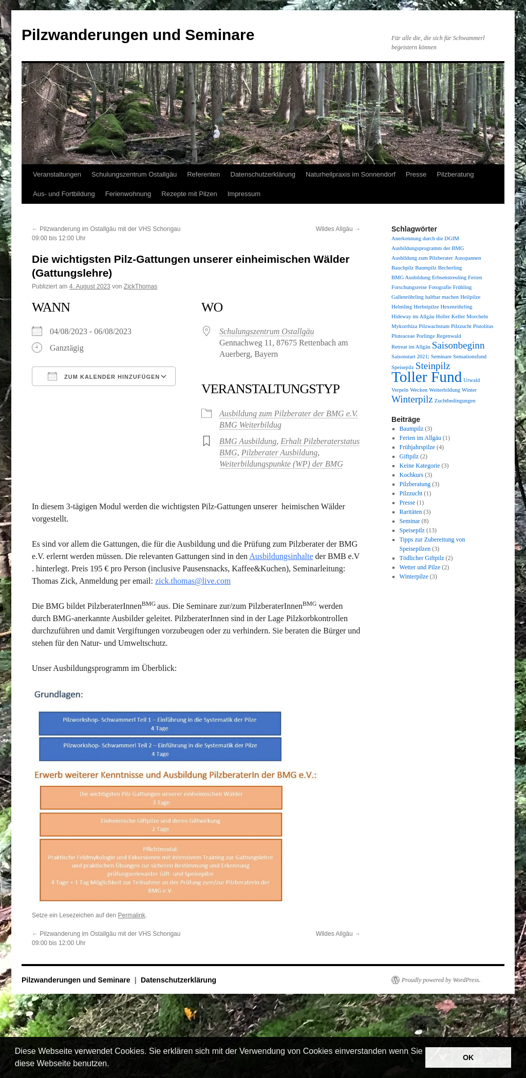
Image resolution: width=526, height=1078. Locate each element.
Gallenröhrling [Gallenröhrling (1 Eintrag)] (407, 297)
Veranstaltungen (57, 174)
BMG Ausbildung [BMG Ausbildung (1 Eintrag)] (410, 277)
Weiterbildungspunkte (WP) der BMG (281, 463)
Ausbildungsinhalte (281, 556)
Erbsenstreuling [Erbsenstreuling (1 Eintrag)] (449, 277)
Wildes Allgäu (338, 229)
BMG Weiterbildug (250, 424)
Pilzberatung (455, 174)
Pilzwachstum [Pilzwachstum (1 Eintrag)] (434, 326)
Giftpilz (409, 456)
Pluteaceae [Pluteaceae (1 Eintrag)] (403, 336)
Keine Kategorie (420, 465)
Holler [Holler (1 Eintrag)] (442, 316)
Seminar (410, 521)
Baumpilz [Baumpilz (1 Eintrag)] (425, 268)
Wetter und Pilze (420, 567)
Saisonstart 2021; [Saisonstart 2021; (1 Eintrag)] (410, 356)
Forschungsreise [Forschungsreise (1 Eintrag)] (409, 287)
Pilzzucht (411, 493)
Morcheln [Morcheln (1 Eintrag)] (476, 316)
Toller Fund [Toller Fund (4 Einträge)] (426, 377)
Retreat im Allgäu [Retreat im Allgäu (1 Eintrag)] (410, 347)
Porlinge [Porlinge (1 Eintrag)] (426, 336)
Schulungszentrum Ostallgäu (134, 174)
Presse (416, 174)
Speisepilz (412, 530)
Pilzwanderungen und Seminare (138, 34)
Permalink (131, 915)
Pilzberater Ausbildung (279, 452)
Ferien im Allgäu (420, 437)
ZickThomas (140, 286)
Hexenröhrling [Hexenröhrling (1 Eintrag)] (456, 307)
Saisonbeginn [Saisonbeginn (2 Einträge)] (458, 345)
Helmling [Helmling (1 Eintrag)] (401, 307)
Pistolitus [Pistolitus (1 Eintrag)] (483, 326)
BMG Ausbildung (247, 441)
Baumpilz (412, 428)
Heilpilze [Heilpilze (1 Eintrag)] (470, 297)
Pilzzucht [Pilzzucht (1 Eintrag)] (461, 326)
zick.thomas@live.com (193, 580)
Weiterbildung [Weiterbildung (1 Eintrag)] (444, 390)
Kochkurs (412, 474)
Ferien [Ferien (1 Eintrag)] (475, 277)
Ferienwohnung (128, 194)
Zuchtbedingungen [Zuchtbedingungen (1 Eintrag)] (455, 400)
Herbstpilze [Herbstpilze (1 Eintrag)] (426, 307)
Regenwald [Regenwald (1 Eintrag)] (449, 336)
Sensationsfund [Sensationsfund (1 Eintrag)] (469, 356)
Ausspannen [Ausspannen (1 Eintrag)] (468, 258)
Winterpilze (414, 576)
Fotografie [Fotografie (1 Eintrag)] (439, 287)
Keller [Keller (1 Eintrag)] (458, 316)
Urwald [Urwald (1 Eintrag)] (471, 380)
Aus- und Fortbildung (64, 194)
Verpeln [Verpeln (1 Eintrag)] (399, 390)
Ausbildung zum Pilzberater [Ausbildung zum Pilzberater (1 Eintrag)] (422, 258)
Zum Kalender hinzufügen (104, 376)
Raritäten (411, 511)
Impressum (244, 194)
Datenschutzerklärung (263, 174)
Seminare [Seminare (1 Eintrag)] (441, 356)
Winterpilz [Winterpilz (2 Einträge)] (412, 399)
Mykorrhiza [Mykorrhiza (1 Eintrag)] (404, 326)
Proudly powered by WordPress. (441, 980)
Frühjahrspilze (417, 447)
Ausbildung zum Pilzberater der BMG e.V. (288, 413)
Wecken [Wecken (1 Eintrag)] (418, 390)
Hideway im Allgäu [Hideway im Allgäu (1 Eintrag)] (412, 316)
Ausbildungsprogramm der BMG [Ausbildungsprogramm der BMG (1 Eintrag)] (427, 248)
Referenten (203, 174)
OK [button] (468, 1057)
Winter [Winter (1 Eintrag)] (469, 390)
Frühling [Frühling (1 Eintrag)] (462, 287)
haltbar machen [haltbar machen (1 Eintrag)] (442, 297)
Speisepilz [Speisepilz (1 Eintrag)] (402, 367)
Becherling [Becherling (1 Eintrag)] (450, 268)
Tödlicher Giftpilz (422, 558)
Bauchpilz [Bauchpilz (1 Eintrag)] (402, 268)
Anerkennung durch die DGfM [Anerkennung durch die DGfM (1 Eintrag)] (425, 238)
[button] (113, 1064)
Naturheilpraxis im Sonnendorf (351, 174)
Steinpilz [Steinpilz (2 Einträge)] (433, 365)
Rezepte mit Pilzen (189, 194)
